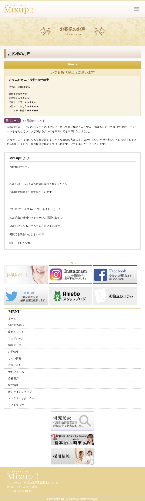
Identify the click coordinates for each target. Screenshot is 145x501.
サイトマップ (16, 405)
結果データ (14, 345)
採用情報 (13, 384)
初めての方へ (16, 325)
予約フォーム (16, 371)
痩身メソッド (16, 331)
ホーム (12, 318)
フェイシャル (16, 338)
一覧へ (72, 263)
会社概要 (13, 378)
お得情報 (13, 351)
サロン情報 (14, 358)
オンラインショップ (20, 391)
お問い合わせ (16, 365)
